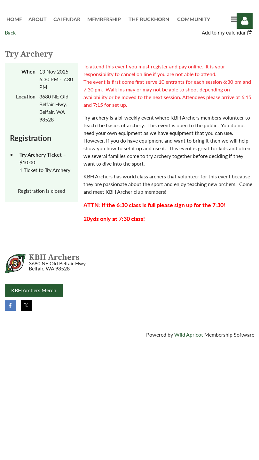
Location (25, 96)
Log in (245, 21)
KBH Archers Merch (33, 290)
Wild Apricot (188, 334)
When (28, 71)
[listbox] (228, 33)
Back (10, 32)
